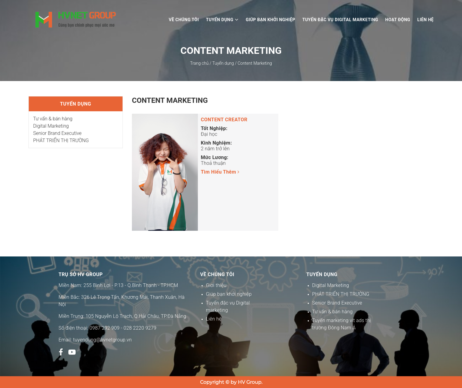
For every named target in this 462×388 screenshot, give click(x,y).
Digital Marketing (51, 126)
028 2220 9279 (139, 328)
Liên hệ (425, 19)
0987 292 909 (105, 328)
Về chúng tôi (184, 19)
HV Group (249, 382)
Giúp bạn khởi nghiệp (270, 19)
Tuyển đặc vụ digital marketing (340, 19)
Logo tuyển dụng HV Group (75, 20)
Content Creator (224, 119)
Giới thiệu (216, 285)
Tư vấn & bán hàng (53, 119)
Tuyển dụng (222, 19)
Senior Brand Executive (57, 133)
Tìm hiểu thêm (220, 172)
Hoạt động (397, 19)
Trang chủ (199, 63)
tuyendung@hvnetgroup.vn (102, 340)
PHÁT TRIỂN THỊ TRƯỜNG (61, 140)
